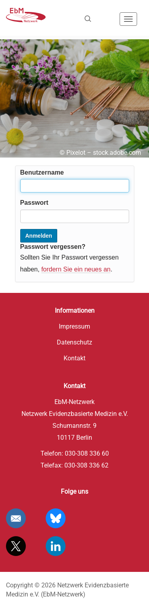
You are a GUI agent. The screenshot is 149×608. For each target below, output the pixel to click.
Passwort (34, 202)
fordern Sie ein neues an (75, 269)
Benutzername (42, 172)
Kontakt (74, 358)
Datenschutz (74, 342)
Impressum (74, 326)
